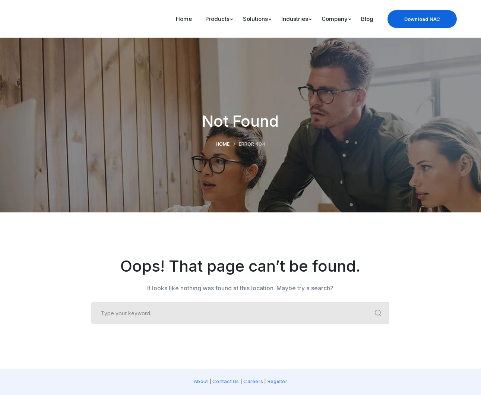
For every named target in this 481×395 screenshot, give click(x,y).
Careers (253, 381)
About (201, 381)
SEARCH (378, 313)
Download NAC (422, 19)
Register (277, 381)
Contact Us (225, 381)
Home (223, 144)
